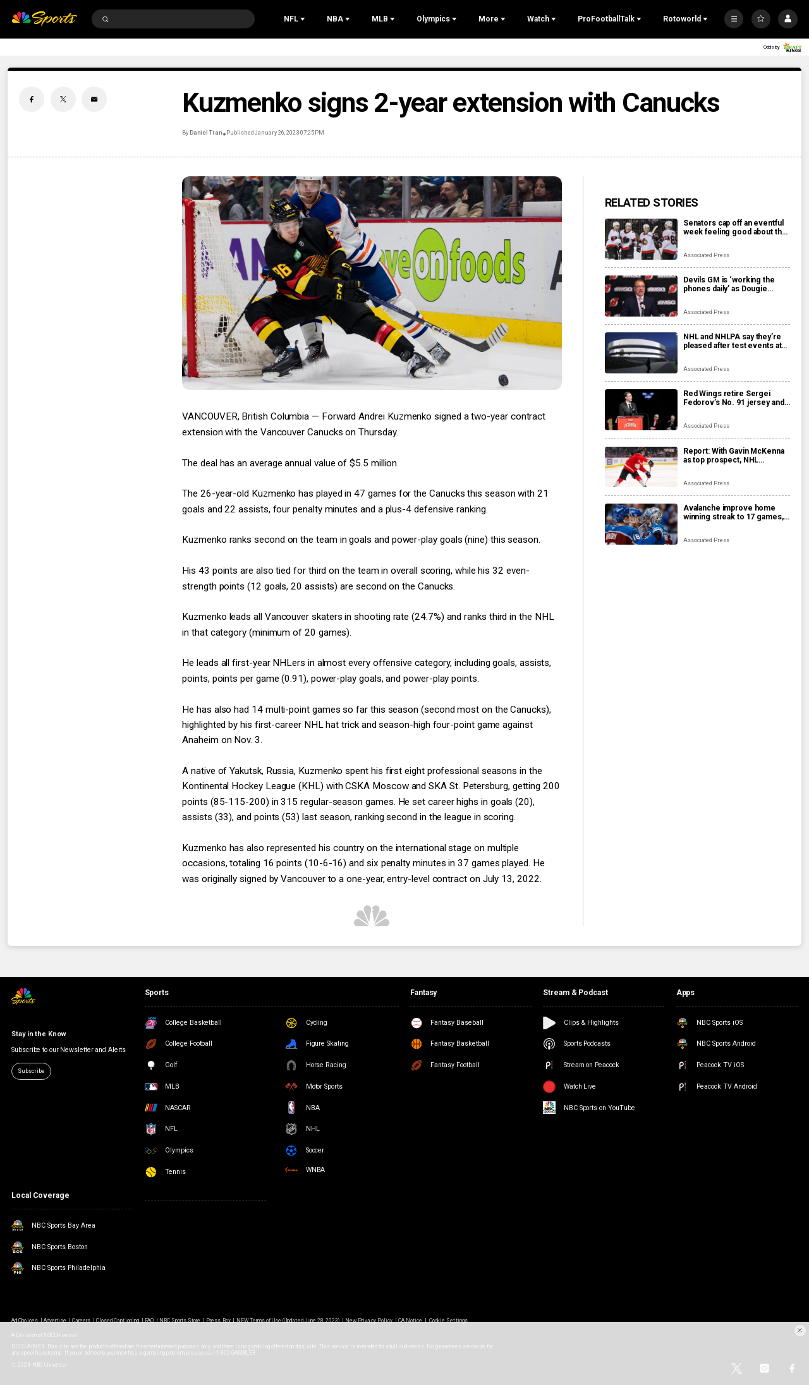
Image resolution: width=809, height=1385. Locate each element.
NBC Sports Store (180, 1320)
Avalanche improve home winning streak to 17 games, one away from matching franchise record (733, 512)
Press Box (218, 1320)
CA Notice (410, 1320)
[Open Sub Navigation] (304, 18)
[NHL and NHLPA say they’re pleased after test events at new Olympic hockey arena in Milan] (641, 352)
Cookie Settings (448, 1320)
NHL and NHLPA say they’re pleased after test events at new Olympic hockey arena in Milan (735, 341)
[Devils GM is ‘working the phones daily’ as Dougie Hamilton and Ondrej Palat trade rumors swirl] (641, 296)
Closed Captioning (117, 1320)
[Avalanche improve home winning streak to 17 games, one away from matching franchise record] (641, 524)
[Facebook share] (31, 99)
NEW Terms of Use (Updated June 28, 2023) (288, 1320)
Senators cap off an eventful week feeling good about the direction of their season (735, 227)
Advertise (55, 1320)
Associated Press (706, 255)
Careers (81, 1320)
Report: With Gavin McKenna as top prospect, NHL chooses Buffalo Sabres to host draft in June (733, 455)
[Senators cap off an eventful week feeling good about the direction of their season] (641, 239)
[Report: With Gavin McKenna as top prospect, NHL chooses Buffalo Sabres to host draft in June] (641, 467)
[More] (733, 18)
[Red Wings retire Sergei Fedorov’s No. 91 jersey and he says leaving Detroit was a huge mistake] (641, 409)
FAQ (149, 1320)
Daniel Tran (206, 133)
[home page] (44, 19)
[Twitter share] (63, 99)
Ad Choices (24, 1320)
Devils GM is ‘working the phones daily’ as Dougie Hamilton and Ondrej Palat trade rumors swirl (729, 284)
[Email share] (94, 99)
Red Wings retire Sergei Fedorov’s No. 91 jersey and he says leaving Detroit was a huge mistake (734, 398)
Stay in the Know (38, 1034)
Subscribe (31, 1071)
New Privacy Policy (368, 1320)
